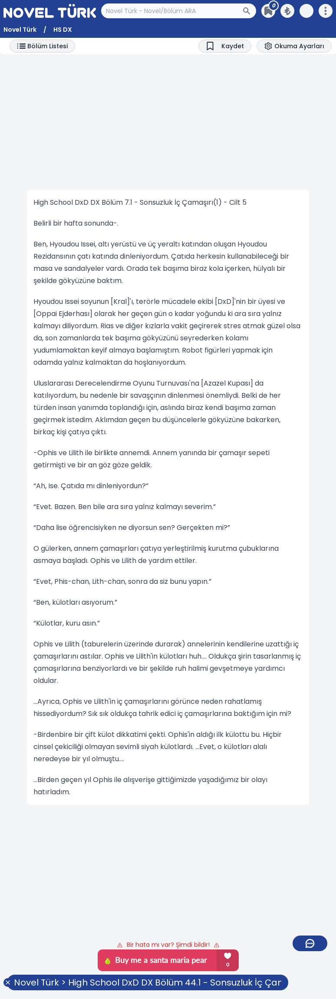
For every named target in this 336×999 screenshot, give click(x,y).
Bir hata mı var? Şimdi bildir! (168, 944)
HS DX (62, 29)
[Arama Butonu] (249, 10)
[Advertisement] (168, 122)
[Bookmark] (225, 46)
